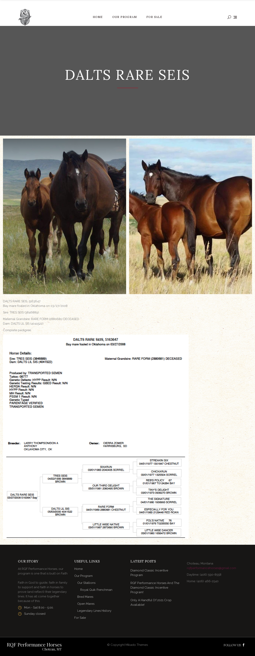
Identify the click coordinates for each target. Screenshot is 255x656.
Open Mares (86, 604)
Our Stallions (86, 583)
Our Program (83, 576)
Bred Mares (85, 597)
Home (78, 569)
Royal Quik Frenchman (96, 590)
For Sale (80, 618)
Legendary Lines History (94, 611)
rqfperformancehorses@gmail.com (211, 568)
